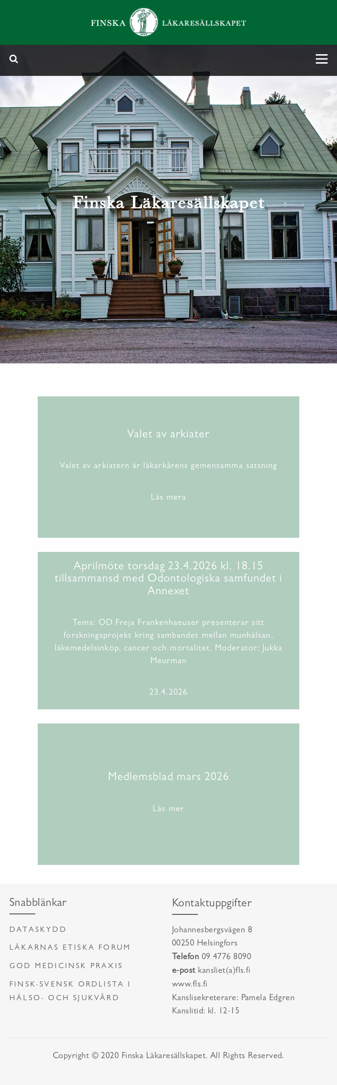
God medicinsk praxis (66, 966)
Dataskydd (38, 930)
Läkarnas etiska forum (70, 948)
